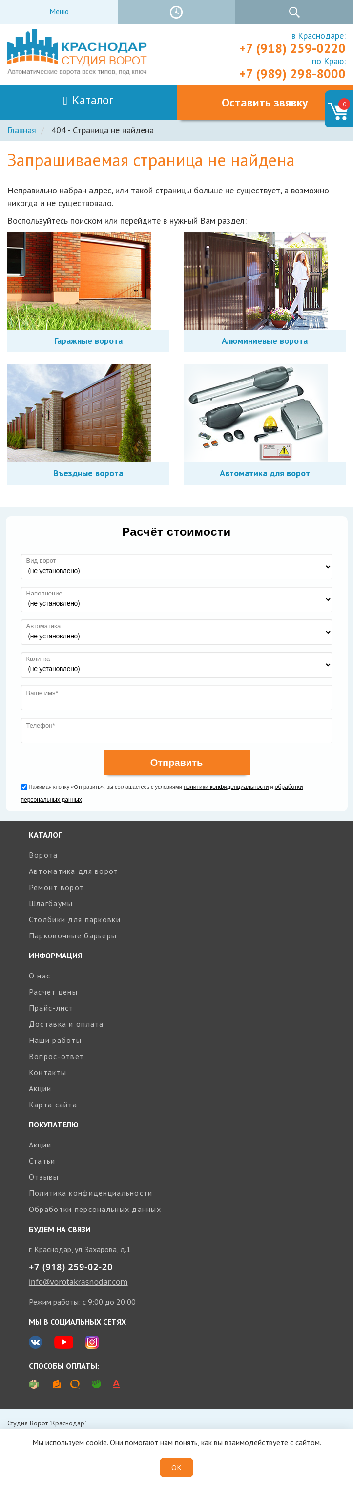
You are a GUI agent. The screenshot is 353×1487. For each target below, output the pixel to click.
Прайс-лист (51, 1008)
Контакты (47, 1072)
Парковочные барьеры (73, 935)
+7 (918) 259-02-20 (71, 1267)
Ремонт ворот (56, 887)
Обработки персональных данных (95, 1209)
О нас (39, 975)
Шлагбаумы (51, 903)
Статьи (42, 1161)
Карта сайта (53, 1104)
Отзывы (44, 1177)
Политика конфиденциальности (91, 1193)
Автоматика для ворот (74, 871)
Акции (40, 1088)
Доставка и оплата (66, 1024)
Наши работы (55, 1040)
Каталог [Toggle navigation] (88, 99)
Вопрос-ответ (56, 1056)
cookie (96, 1442)
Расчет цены (53, 992)
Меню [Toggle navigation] (59, 11)
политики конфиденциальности (226, 787)
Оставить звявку (265, 102)
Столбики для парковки (75, 919)
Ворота (43, 855)
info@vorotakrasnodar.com (78, 1281)
